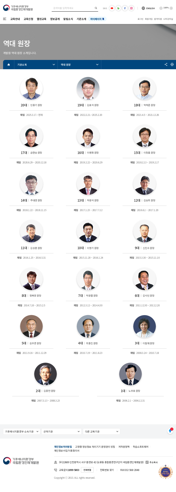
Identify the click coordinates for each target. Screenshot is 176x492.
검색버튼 (96, 8)
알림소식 (68, 19)
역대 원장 (80, 64)
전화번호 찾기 (107, 470)
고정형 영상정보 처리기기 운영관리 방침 (95, 446)
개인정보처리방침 (63, 446)
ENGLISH (150, 8)
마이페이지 (96, 19)
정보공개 (55, 19)
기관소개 (81, 19)
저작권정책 (124, 446)
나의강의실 (168, 18)
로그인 (140, 18)
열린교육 (41, 19)
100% (166, 8)
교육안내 (15, 19)
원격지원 (158, 18)
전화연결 (87, 469)
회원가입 (149, 18)
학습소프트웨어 (140, 446)
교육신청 (28, 19)
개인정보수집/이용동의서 (66, 450)
